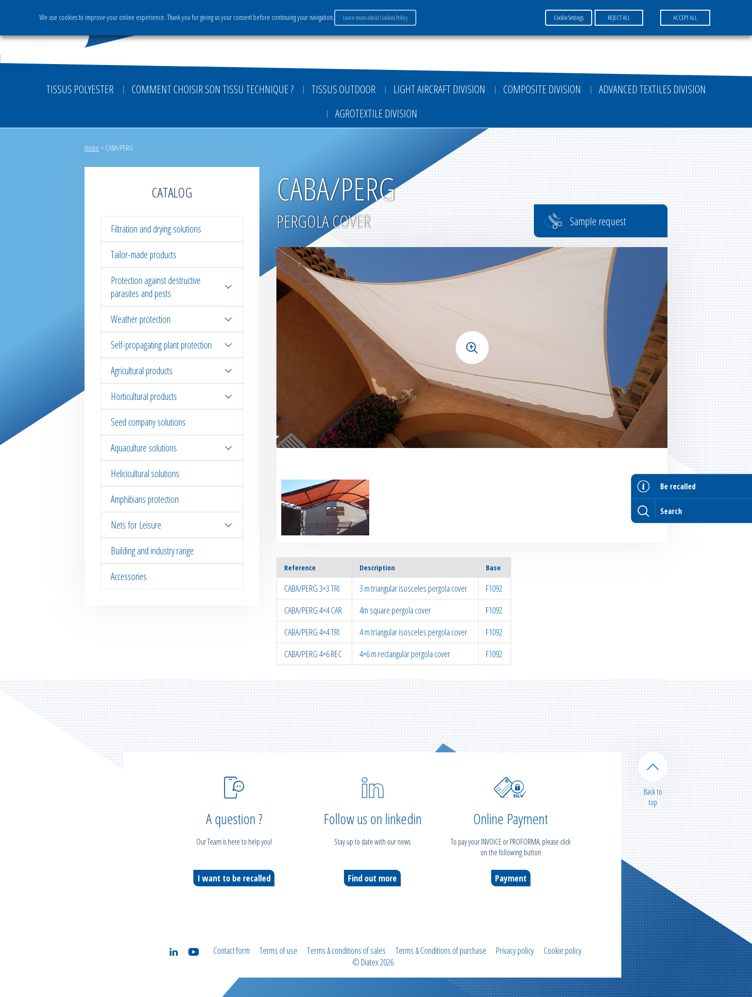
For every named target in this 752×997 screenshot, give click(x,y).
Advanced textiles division (652, 89)
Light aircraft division (439, 89)
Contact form (231, 950)
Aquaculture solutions (172, 447)
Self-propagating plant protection (172, 344)
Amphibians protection (145, 499)
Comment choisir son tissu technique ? (212, 89)
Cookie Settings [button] (568, 17)
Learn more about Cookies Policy (375, 17)
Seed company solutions (148, 422)
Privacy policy (515, 950)
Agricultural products (172, 370)
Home (92, 147)
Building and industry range (152, 550)
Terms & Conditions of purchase (440, 950)
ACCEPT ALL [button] (685, 17)
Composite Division (542, 89)
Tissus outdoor (343, 89)
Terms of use (278, 950)
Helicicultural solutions (145, 473)
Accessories (129, 576)
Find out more (372, 878)
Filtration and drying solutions (156, 228)
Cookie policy (562, 950)
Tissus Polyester (80, 89)
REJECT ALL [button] (619, 17)
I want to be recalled (234, 878)
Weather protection (172, 319)
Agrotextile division (376, 113)
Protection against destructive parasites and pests (172, 287)
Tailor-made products (143, 254)
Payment (511, 878)
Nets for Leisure (172, 525)
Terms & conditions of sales (346, 950)
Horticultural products (172, 396)
